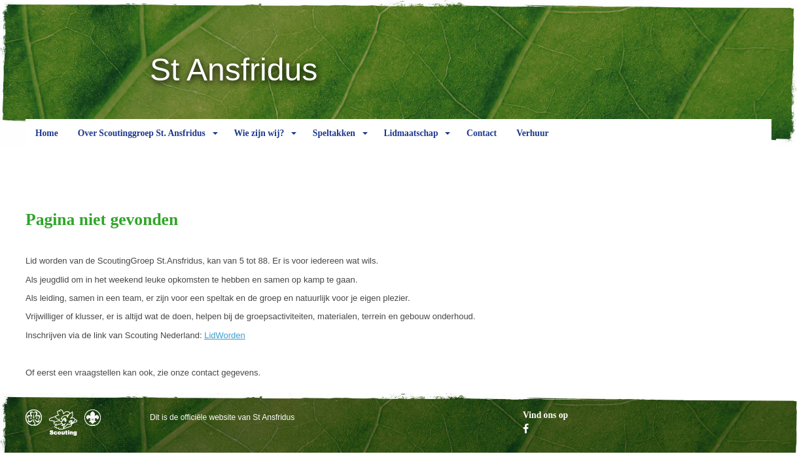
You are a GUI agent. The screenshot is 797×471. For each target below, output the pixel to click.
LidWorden (224, 335)
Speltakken (334, 143)
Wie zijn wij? (259, 143)
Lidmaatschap (410, 143)
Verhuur (532, 143)
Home (46, 143)
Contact (482, 143)
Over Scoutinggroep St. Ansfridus (141, 143)
